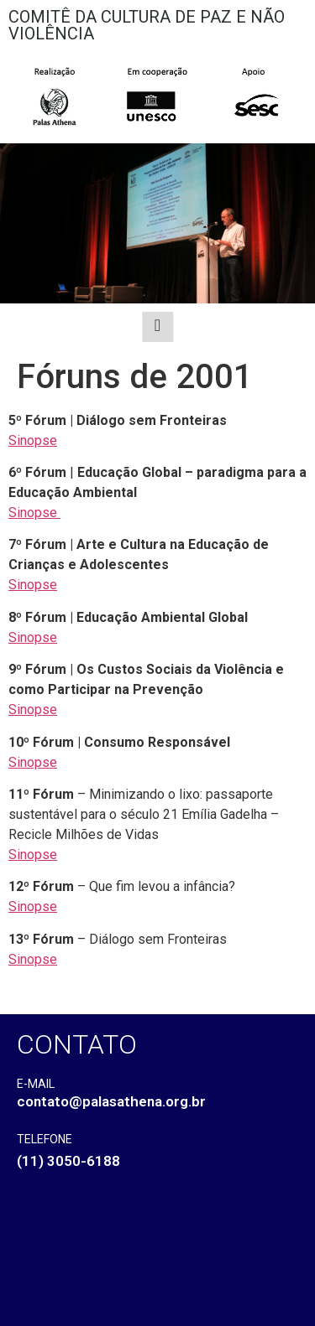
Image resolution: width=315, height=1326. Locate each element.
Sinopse (32, 440)
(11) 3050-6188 (68, 1160)
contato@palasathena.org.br (111, 1101)
